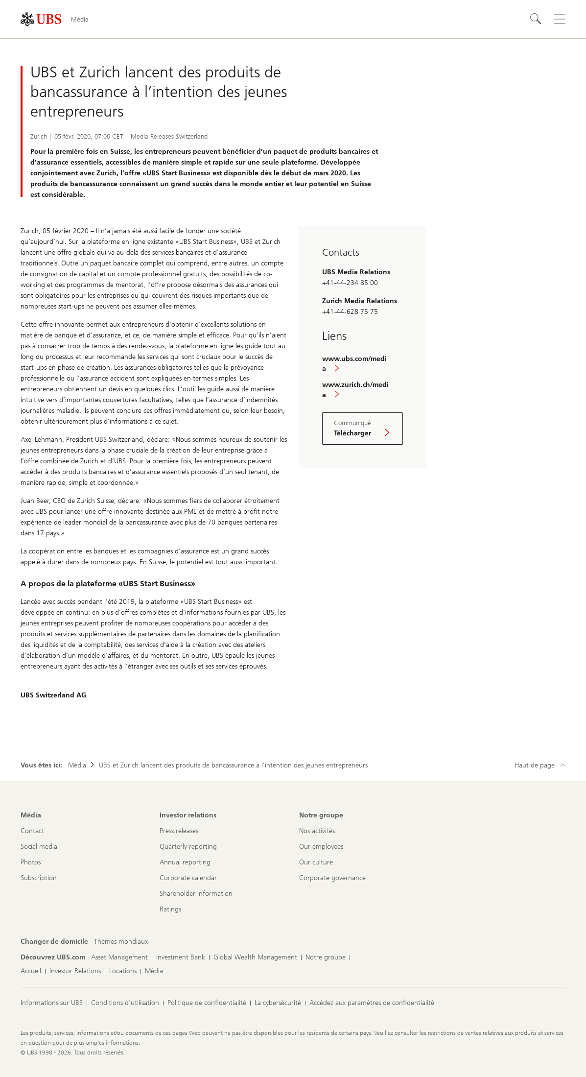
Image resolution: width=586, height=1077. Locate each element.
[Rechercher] (536, 19)
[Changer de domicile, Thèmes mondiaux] (121, 942)
